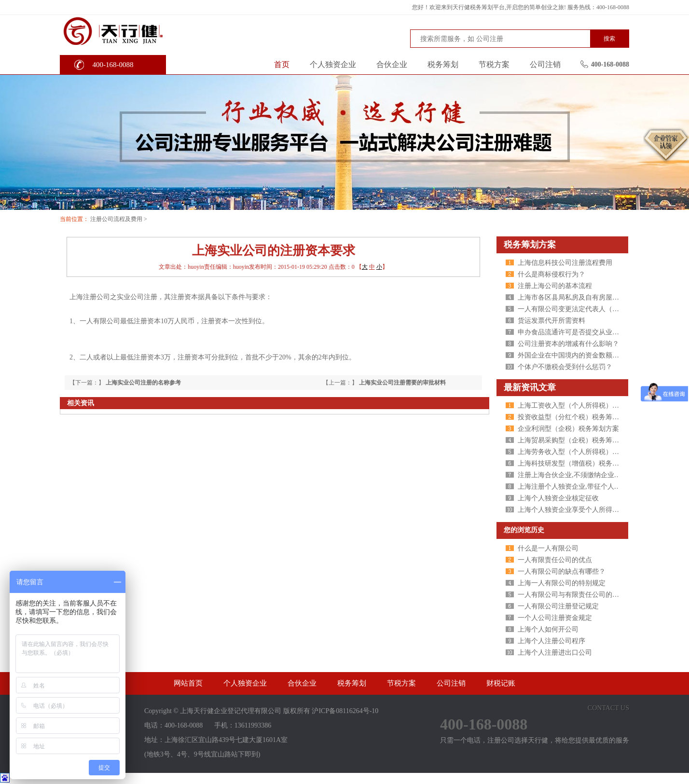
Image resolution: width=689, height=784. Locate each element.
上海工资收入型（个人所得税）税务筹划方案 (585, 405)
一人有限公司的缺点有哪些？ (562, 571)
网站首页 (188, 683)
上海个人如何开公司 (548, 629)
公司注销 (545, 64)
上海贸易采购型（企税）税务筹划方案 (575, 440)
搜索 (609, 38)
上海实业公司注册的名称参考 (143, 382)
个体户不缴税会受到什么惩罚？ (565, 367)
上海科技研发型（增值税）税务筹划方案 (578, 463)
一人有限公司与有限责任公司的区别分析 (578, 594)
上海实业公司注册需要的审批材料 (402, 382)
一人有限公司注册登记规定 (558, 606)
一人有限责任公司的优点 (555, 560)
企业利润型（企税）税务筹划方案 (568, 428)
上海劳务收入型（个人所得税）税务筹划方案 (585, 451)
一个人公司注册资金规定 (555, 617)
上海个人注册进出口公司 (555, 652)
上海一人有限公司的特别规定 (562, 583)
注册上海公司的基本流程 (555, 285)
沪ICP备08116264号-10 (345, 711)
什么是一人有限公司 (548, 548)
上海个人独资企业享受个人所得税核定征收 (582, 509)
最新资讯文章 (530, 387)
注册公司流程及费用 (116, 219)
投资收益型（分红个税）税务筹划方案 (575, 417)
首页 (281, 64)
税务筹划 (442, 64)
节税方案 (494, 64)
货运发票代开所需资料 (551, 320)
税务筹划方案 (530, 244)
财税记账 (500, 683)
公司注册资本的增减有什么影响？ (568, 343)
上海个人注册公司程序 (551, 641)
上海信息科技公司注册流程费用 (565, 262)
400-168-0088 (113, 65)
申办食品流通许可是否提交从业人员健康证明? (587, 332)
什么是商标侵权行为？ (551, 274)
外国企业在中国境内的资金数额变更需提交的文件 (592, 355)
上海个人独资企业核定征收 (558, 498)
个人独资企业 (333, 64)
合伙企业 (391, 64)
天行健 (132, 30)
